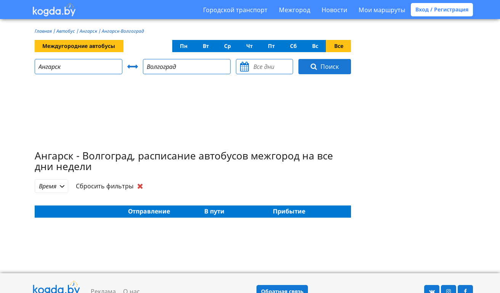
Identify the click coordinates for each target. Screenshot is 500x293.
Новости (334, 10)
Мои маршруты (382, 10)
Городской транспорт (235, 10)
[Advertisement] (193, 113)
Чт (249, 45)
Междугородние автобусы (78, 45)
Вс (315, 45)
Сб (293, 45)
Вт (206, 45)
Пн (184, 45)
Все (338, 45)
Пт (271, 45)
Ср (227, 45)
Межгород (294, 10)
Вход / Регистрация (441, 9)
